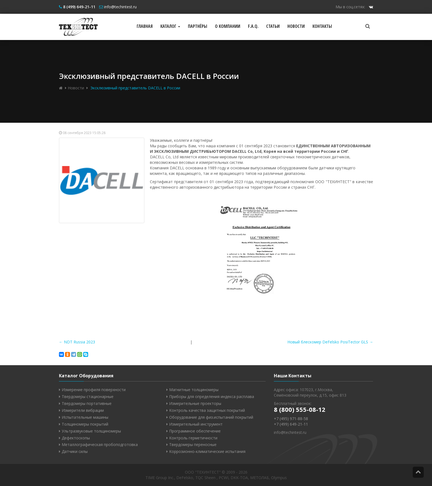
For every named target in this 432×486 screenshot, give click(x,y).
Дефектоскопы (76, 437)
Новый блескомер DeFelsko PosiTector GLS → (330, 342)
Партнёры (197, 26)
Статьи (273, 26)
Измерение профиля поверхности (94, 389)
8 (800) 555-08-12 (299, 409)
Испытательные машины (85, 417)
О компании (227, 26)
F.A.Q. (253, 26)
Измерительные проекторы (195, 403)
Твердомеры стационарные (88, 396)
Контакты (322, 26)
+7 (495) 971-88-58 (291, 418)
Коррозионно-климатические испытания (207, 451)
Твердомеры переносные (193, 444)
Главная (145, 26)
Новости (296, 26)
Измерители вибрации (83, 410)
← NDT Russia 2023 (77, 342)
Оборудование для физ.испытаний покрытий (211, 417)
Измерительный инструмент (196, 424)
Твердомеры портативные (87, 403)
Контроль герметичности (193, 437)
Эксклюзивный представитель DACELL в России (134, 87)
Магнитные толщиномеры (193, 389)
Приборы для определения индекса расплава (211, 396)
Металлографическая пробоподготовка (100, 444)
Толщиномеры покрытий (85, 424)
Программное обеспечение (195, 431)
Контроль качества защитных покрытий (207, 410)
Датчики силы (75, 451)
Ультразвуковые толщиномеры (91, 431)
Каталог (170, 26)
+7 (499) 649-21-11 (291, 424)
